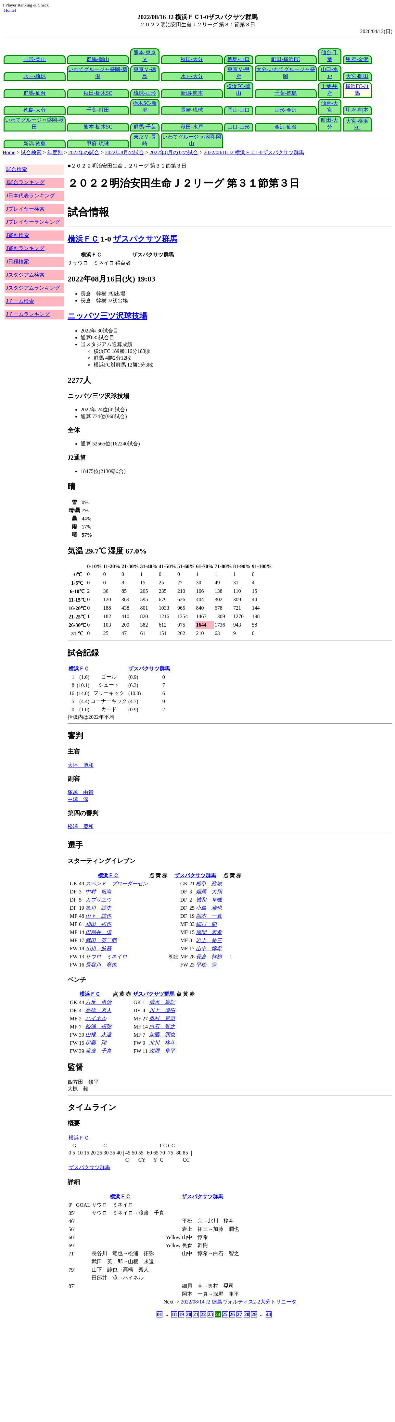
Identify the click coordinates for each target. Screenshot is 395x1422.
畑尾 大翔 (209, 891)
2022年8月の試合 (124, 152)
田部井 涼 (98, 932)
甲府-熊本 (357, 110)
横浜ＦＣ (83, 239)
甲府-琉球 (97, 143)
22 (203, 1314)
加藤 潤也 (162, 1034)
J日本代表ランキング (30, 195)
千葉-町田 (97, 110)
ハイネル (95, 1018)
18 (174, 1314)
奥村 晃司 (162, 1018)
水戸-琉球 (34, 76)
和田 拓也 (98, 924)
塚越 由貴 (81, 792)
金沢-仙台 (285, 127)
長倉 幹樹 (209, 956)
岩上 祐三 (209, 940)
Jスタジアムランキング (33, 288)
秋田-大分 (192, 59)
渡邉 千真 (98, 1051)
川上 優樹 (162, 1010)
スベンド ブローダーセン (116, 883)
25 (225, 1314)
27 (239, 1314)
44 (268, 1314)
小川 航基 (98, 948)
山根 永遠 (98, 1034)
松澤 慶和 (81, 826)
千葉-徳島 (285, 93)
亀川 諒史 (98, 908)
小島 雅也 (209, 908)
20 (188, 1314)
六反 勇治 (98, 1002)
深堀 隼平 (162, 1051)
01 (159, 1314)
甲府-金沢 (357, 59)
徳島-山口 (238, 59)
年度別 (55, 152)
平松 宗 (206, 964)
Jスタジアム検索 (25, 275)
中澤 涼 (78, 799)
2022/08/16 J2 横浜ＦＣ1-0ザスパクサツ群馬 (254, 152)
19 (181, 1314)
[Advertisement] (166, 1370)
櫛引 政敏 (209, 883)
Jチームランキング (28, 314)
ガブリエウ (98, 900)
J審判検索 (17, 235)
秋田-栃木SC (97, 93)
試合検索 (31, 152)
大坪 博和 (81, 765)
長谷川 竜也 (101, 964)
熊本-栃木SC (97, 127)
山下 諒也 (98, 916)
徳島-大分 (34, 110)
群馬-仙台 (34, 93)
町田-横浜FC (285, 59)
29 (254, 1314)
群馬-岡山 (97, 59)
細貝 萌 (206, 924)
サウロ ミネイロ (106, 956)
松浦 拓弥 (98, 1026)
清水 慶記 (162, 1002)
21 (195, 1314)
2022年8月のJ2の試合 (173, 152)
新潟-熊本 (192, 93)
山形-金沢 (285, 110)
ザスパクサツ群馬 (145, 239)
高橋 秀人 (98, 1010)
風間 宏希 (209, 932)
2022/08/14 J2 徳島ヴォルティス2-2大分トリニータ (239, 1301)
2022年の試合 (83, 152)
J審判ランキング (25, 248)
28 (246, 1314)
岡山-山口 (238, 110)
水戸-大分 (192, 76)
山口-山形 (238, 127)
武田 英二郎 (101, 940)
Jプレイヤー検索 (25, 209)
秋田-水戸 (192, 127)
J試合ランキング (25, 182)
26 (232, 1314)
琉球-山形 (145, 93)
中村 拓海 (98, 891)
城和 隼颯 (209, 900)
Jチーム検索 (20, 301)
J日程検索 (17, 261)
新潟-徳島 (34, 143)
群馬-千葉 (145, 127)
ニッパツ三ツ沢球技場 (107, 316)
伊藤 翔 (95, 1042)
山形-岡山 (34, 59)
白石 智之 (162, 1026)
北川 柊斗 (162, 1042)
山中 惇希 (209, 948)
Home (9, 10)
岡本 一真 (209, 916)
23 (210, 1314)
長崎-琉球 (192, 110)
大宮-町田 (357, 76)
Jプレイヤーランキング (33, 222)
